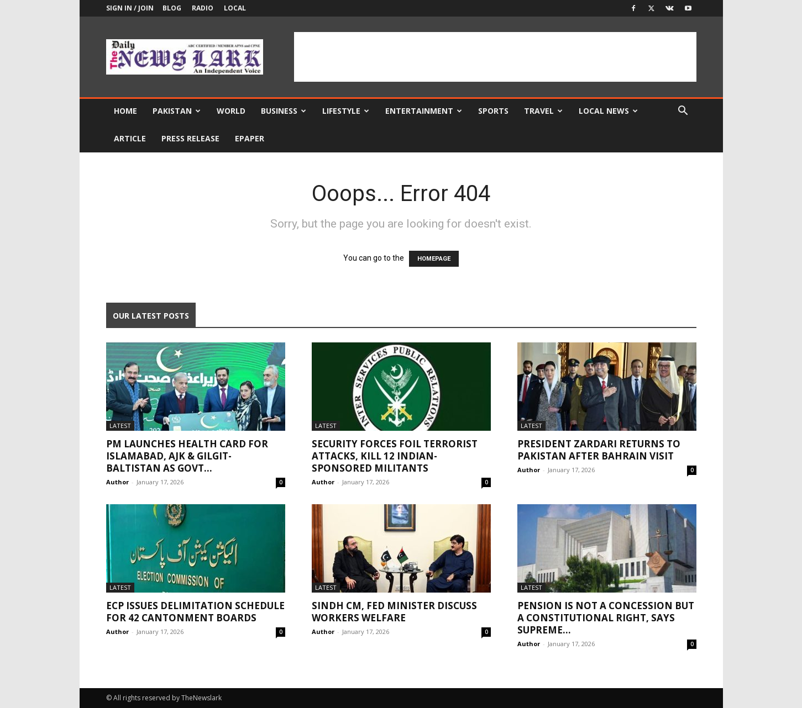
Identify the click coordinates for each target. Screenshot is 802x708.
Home (125, 110)
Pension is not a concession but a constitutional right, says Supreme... (605, 617)
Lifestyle (345, 110)
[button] (683, 112)
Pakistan (177, 110)
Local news (608, 110)
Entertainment (423, 110)
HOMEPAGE (433, 258)
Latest (120, 425)
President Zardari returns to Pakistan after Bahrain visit (598, 449)
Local (235, 8)
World (231, 110)
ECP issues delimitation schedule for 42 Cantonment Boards (195, 611)
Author (117, 482)
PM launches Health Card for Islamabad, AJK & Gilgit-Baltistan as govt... (187, 455)
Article (130, 138)
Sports (493, 110)
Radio (202, 8)
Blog (172, 8)
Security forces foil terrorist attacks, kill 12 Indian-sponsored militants (395, 455)
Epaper (249, 138)
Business (283, 110)
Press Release (190, 138)
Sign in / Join (130, 8)
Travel (543, 110)
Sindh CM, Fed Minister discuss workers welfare (394, 611)
